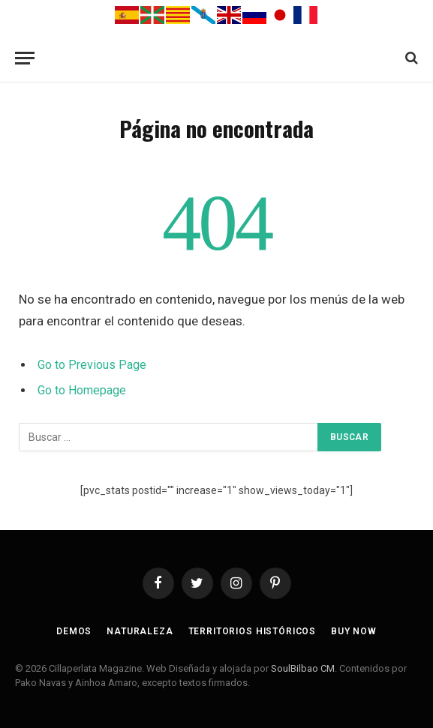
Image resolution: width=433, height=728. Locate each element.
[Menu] (25, 58)
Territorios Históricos (252, 631)
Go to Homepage (82, 390)
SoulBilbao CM (303, 668)
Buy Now (354, 631)
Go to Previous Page (92, 365)
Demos (74, 631)
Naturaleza (140, 631)
